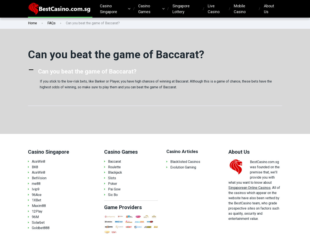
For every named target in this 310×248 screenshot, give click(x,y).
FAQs (51, 23)
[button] (155, 71)
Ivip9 (35, 189)
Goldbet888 (41, 228)
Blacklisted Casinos (185, 162)
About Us (269, 9)
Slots (112, 178)
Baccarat (114, 161)
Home (32, 23)
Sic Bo (113, 195)
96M (35, 217)
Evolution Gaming (183, 167)
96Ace (37, 195)
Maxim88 (39, 206)
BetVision (39, 178)
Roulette (114, 167)
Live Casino (214, 9)
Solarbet (38, 222)
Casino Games (144, 9)
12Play (37, 211)
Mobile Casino (240, 9)
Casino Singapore (108, 9)
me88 (36, 184)
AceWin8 (38, 161)
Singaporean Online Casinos (249, 188)
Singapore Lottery (181, 9)
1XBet (36, 200)
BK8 (35, 167)
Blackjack (115, 172)
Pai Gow (114, 189)
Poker (112, 184)
